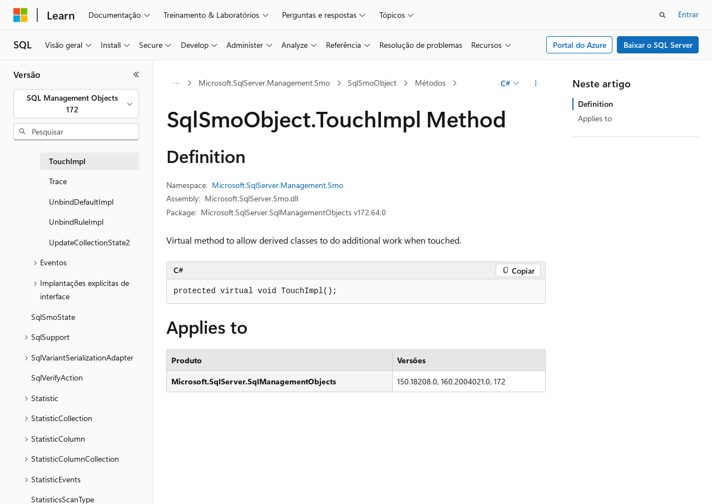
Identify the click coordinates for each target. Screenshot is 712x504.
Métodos (430, 82)
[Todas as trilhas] (176, 83)
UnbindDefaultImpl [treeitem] (81, 201)
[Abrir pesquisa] (662, 15)
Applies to (595, 118)
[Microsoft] (20, 15)
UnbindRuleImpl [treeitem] (76, 221)
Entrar (688, 14)
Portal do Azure (579, 44)
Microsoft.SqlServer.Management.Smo (264, 82)
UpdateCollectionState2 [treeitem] (89, 242)
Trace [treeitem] (58, 181)
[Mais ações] (536, 83)
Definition (595, 103)
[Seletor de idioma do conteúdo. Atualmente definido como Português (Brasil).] (55, 486)
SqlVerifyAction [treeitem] (57, 377)
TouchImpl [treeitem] (67, 161)
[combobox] (76, 103)
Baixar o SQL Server (658, 44)
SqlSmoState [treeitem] (53, 317)
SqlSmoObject (372, 82)
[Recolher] (136, 75)
